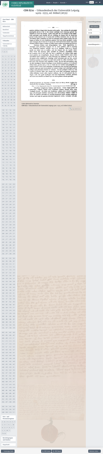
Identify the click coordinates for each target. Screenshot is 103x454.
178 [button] (10, 165)
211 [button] (14, 190)
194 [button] (10, 177)
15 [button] (2, 59)
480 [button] (3, 390)
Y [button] (9, 430)
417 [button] (7, 344)
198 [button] (10, 180)
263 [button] (14, 228)
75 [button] (2, 94)
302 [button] (10, 258)
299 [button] (14, 254)
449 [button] (7, 367)
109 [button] (7, 116)
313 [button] (7, 267)
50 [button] (2, 79)
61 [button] (5, 85)
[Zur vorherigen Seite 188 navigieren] (8, 451)
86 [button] (5, 100)
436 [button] (3, 358)
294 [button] (10, 251)
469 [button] (7, 382)
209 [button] (7, 190)
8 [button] (4, 52)
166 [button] (10, 156)
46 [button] (5, 76)
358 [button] (10, 299)
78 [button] (11, 94)
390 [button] (10, 322)
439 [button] (14, 358)
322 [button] (10, 273)
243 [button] (14, 213)
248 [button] (3, 219)
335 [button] (14, 281)
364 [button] (3, 305)
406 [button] (10, 335)
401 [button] (7, 332)
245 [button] (7, 216)
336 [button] (3, 284)
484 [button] (3, 393)
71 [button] (5, 91)
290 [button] (10, 248)
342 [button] (10, 287)
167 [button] (14, 156)
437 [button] (7, 358)
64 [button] (14, 85)
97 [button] (8, 106)
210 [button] (10, 190)
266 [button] (10, 230)
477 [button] (7, 387)
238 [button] (10, 210)
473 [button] (7, 384)
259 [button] (14, 225)
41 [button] (5, 74)
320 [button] (3, 273)
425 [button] (7, 350)
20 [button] (2, 62)
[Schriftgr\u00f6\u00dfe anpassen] (96, 2)
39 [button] (14, 71)
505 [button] (7, 409)
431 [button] (14, 353)
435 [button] (14, 355)
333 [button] (7, 281)
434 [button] (10, 355)
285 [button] (7, 245)
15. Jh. (90, 30)
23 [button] (11, 62)
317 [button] (7, 270)
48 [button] (11, 76)
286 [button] (10, 245)
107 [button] (14, 113)
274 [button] (10, 236)
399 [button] (14, 328)
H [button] (4, 425)
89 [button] (14, 100)
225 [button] (7, 201)
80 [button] (2, 97)
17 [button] (8, 59)
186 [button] (10, 171)
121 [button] (7, 124)
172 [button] (3, 162)
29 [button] (14, 65)
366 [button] (10, 305)
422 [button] (10, 347)
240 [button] (3, 213)
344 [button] (3, 290)
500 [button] (3, 406)
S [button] (11, 428)
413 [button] (7, 341)
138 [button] (10, 136)
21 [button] (5, 62)
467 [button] (14, 379)
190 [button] (10, 174)
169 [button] (7, 159)
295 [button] (14, 251)
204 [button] (3, 187)
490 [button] (10, 396)
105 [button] (7, 113)
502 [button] (10, 406)
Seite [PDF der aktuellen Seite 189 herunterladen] (46, 451)
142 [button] (10, 139)
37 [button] (8, 71)
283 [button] (14, 242)
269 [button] (7, 233)
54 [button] (14, 79)
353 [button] (7, 296)
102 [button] (10, 110)
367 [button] (14, 305)
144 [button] (3, 142)
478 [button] (10, 387)
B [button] (4, 422)
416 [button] (3, 344)
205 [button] (7, 187)
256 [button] (3, 225)
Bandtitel (6, 29)
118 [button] (10, 122)
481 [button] (7, 390)
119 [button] (14, 122)
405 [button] (7, 335)
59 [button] (14, 82)
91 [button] (5, 103)
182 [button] (10, 168)
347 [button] (14, 290)
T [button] (13, 428)
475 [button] (14, 384)
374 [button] (10, 310)
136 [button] (3, 136)
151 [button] (14, 145)
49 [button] (14, 76)
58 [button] (11, 82)
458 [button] (10, 373)
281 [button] (7, 242)
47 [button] (8, 76)
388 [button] (3, 322)
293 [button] (7, 251)
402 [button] (10, 332)
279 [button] (14, 239)
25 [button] (2, 65)
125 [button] (7, 127)
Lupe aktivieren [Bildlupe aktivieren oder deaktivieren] (75, 109)
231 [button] (14, 204)
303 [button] (14, 258)
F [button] (14, 422)
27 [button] (8, 65)
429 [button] (7, 353)
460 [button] (3, 376)
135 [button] (14, 133)
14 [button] (14, 56)
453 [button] (7, 370)
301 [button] (7, 258)
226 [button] (10, 201)
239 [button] (14, 210)
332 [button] (3, 281)
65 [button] (2, 88)
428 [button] (3, 353)
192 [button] (3, 177)
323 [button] (14, 273)
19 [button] (14, 59)
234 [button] (10, 207)
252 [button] (3, 222)
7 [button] (2, 52)
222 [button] (10, 199)
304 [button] (3, 261)
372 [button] (3, 310)
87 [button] (8, 100)
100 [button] (3, 110)
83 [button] (11, 97)
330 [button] (10, 278)
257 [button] (7, 225)
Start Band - (8, 20)
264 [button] (3, 230)
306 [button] (10, 261)
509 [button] (7, 412)
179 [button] (14, 165)
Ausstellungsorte (93, 44)
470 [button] (10, 382)
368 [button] (3, 307)
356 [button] (3, 299)
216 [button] (3, 196)
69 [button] (14, 88)
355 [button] (14, 296)
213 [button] (7, 193)
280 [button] (3, 242)
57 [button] (8, 82)
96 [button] (5, 106)
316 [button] (3, 270)
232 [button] (3, 207)
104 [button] (3, 113)
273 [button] (7, 236)
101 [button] (7, 110)
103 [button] (14, 110)
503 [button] (14, 406)
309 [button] (7, 264)
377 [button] (7, 313)
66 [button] (5, 88)
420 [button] (3, 347)
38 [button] (11, 71)
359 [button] (14, 299)
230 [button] (10, 204)
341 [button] (7, 287)
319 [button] (14, 270)
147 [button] (14, 142)
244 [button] (3, 216)
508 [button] (3, 412)
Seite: (87, 2)
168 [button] (3, 159)
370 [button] (10, 307)
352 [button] (3, 296)
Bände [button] (48, 2)
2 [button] (4, 49)
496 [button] (3, 402)
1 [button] (2, 49)
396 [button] (3, 328)
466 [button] (10, 379)
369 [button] (7, 307)
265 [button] (7, 230)
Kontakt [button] (63, 2)
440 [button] (3, 361)
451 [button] (14, 367)
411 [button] (14, 338)
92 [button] (8, 103)
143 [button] (14, 139)
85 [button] (2, 100)
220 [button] (3, 199)
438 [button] (10, 358)
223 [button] (14, 199)
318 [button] (10, 270)
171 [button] (14, 159)
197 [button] (7, 180)
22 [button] (8, 62)
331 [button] (14, 278)
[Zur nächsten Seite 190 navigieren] (94, 451)
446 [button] (10, 364)
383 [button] (14, 316)
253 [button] (7, 222)
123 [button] (14, 124)
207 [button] (14, 187)
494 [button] (10, 399)
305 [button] (7, 261)
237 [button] (7, 210)
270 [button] (10, 233)
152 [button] (3, 148)
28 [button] (11, 65)
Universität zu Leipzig (7, 45)
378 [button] (10, 313)
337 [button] (7, 284)
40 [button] (2, 74)
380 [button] (3, 316)
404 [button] (3, 335)
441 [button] (7, 361)
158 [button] (10, 151)
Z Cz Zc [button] (4, 433)
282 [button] (10, 242)
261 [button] (7, 228)
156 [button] (3, 151)
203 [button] (14, 184)
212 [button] (3, 193)
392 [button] (3, 325)
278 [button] (10, 239)
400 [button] (3, 332)
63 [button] (11, 85)
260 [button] (3, 228)
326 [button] (10, 276)
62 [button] (8, 85)
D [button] (10, 422)
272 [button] (3, 236)
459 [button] (14, 373)
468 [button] (3, 382)
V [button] (4, 430)
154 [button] (10, 148)
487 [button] (14, 393)
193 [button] (7, 177)
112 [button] (3, 119)
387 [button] (14, 319)
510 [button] (10, 412)
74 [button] (14, 91)
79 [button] (14, 94)
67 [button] (8, 88)
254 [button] (10, 222)
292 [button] (3, 251)
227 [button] (14, 201)
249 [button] (7, 219)
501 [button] (7, 406)
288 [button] (3, 248)
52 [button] (8, 79)
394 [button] (10, 325)
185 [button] (7, 171)
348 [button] (3, 293)
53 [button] (11, 79)
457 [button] (7, 373)
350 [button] (10, 293)
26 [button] (5, 65)
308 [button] (3, 264)
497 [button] (7, 402)
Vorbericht (6, 33)
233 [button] (7, 207)
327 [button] (14, 276)
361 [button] (7, 302)
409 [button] (7, 338)
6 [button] (13, 49)
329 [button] (7, 278)
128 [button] (3, 130)
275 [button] (14, 236)
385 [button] (7, 319)
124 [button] (3, 127)
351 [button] (14, 293)
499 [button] (14, 402)
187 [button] (14, 171)
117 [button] (7, 122)
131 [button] (14, 130)
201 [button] (7, 184)
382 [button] (10, 316)
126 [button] (10, 127)
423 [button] (14, 347)
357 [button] (7, 299)
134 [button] (10, 133)
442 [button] (10, 361)
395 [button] (14, 325)
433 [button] (7, 355)
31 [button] (5, 68)
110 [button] (10, 116)
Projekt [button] (55, 2)
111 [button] (14, 116)
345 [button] (7, 290)
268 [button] (3, 233)
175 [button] (14, 162)
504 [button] (3, 409)
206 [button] (10, 187)
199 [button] (14, 180)
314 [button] (10, 267)
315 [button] (14, 267)
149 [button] (7, 145)
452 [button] (3, 370)
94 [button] (14, 103)
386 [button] (10, 319)
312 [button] (3, 267)
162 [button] (10, 153)
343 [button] (14, 287)
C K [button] (7, 422)
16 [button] (5, 59)
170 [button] (10, 159)
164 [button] (3, 156)
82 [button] (8, 97)
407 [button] (14, 335)
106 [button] (10, 113)
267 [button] (14, 230)
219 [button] (14, 196)
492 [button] (3, 399)
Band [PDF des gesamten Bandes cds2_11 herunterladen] (57, 451)
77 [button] (8, 94)
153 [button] (7, 148)
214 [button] (10, 193)
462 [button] (10, 376)
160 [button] (3, 153)
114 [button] (10, 119)
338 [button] (10, 284)
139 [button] (14, 136)
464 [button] (3, 379)
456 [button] (3, 373)
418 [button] (10, 344)
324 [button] (3, 276)
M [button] (13, 425)
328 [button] (3, 278)
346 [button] (10, 290)
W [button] (7, 430)
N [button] (2, 428)
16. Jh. (90, 33)
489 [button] (7, 396)
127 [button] (14, 127)
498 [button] (10, 402)
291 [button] (14, 248)
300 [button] (3, 258)
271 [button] (14, 233)
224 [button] (3, 201)
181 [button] (7, 168)
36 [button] (5, 71)
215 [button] (14, 193)
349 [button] (7, 293)
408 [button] (3, 338)
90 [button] (2, 103)
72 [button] (8, 91)
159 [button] (14, 151)
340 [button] (3, 287)
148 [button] (3, 145)
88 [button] (11, 100)
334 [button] (10, 281)
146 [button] (10, 142)
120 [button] (3, 124)
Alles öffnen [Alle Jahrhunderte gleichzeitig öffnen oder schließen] (94, 26)
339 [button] (14, 284)
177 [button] (7, 165)
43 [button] (11, 74)
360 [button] (3, 302)
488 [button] (3, 396)
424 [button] (3, 350)
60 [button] (2, 85)
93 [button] (11, 103)
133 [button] (7, 133)
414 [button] (10, 341)
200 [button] (3, 184)
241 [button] (7, 213)
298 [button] (10, 254)
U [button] (2, 430)
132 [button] (3, 133)
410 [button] (10, 338)
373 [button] (7, 310)
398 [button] (10, 328)
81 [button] (5, 97)
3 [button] (6, 49)
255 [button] (14, 222)
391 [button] (14, 322)
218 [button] (10, 196)
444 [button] (3, 364)
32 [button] (8, 68)
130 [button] (10, 130)
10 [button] (2, 56)
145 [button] (7, 142)
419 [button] (14, 344)
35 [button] (2, 71)
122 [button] (10, 124)
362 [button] (10, 302)
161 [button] (7, 153)
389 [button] (7, 322)
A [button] (2, 422)
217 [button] (7, 196)
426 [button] (10, 350)
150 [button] (10, 145)
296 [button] (3, 254)
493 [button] (7, 399)
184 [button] (3, 171)
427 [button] (14, 350)
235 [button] (14, 207)
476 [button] (3, 387)
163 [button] (14, 153)
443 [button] (14, 361)
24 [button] (14, 62)
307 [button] (14, 261)
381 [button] (7, 316)
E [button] (12, 422)
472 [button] (3, 384)
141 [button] (7, 139)
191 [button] (14, 174)
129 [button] (7, 130)
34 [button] (14, 68)
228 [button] (3, 204)
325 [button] (7, 276)
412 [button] (3, 341)
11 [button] (5, 56)
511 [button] (14, 412)
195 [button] (14, 177)
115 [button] (14, 119)
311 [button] (14, 264)
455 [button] (14, 370)
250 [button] (10, 219)
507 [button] (14, 409)
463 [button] (14, 376)
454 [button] (10, 370)
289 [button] (7, 248)
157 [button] (7, 151)
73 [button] (11, 91)
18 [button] (11, 59)
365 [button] (7, 305)
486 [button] (10, 393)
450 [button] (10, 367)
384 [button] (3, 319)
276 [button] (3, 239)
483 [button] (14, 390)
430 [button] (10, 353)
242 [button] (10, 213)
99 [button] (14, 106)
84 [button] (14, 97)
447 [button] (14, 364)
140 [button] (3, 139)
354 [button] (10, 296)
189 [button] (7, 174)
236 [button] (3, 210)
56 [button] (5, 82)
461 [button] (7, 376)
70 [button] (2, 91)
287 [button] (14, 245)
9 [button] (6, 52)
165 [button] (7, 156)
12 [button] (8, 56)
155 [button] (14, 148)
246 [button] (10, 216)
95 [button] (2, 106)
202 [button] (10, 184)
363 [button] (14, 302)
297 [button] (7, 254)
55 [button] (2, 82)
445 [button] (7, 364)
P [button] (7, 428)
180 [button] (3, 168)
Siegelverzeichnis (8, 36)
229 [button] (7, 204)
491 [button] (14, 396)
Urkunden (6, 40)
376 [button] (3, 313)
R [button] (9, 428)
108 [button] (3, 116)
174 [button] (10, 162)
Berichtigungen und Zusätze (8, 439)
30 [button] (2, 68)
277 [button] (7, 239)
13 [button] (11, 56)
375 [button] (14, 310)
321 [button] (7, 273)
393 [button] (7, 325)
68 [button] (11, 88)
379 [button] (14, 313)
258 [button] (10, 225)
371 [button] (14, 307)
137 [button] (7, 136)
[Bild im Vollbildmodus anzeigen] (82, 19)
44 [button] (14, 74)
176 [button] (3, 165)
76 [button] (5, 94)
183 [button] (14, 168)
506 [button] (10, 409)
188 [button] (3, 174)
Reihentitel (6, 26)
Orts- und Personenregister (8, 417)
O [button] (4, 428)
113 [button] (7, 119)
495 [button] (14, 399)
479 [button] (14, 387)
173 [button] (7, 162)
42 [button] (8, 74)
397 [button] (7, 328)
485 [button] (7, 393)
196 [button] (3, 180)
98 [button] (11, 106)
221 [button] (7, 199)
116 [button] (3, 122)
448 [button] (3, 367)
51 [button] (5, 79)
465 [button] (7, 379)
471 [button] (14, 382)
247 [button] (14, 216)
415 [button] (14, 341)
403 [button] (14, 332)
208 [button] (3, 190)
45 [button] (2, 76)
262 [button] (10, 228)
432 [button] (3, 355)
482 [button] (10, 390)
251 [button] (14, 219)
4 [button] (8, 49)
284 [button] (3, 245)
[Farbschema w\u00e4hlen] (100, 2)
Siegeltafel (6, 444)
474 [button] (10, 384)
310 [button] (10, 264)
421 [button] (7, 347)
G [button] (2, 425)
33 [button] (11, 68)
